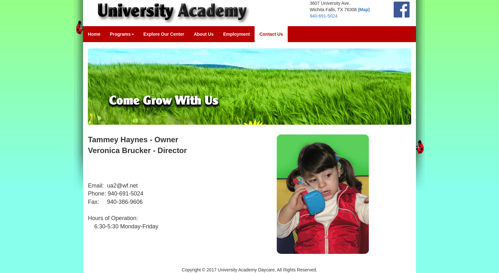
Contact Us (271, 34)
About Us (204, 34)
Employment (236, 34)
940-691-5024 (323, 15)
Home (94, 34)
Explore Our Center (164, 34)
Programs (122, 34)
